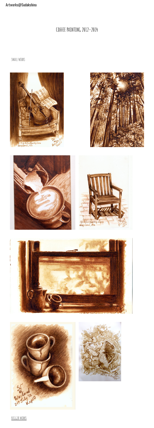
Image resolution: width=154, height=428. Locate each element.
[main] (77, 28)
